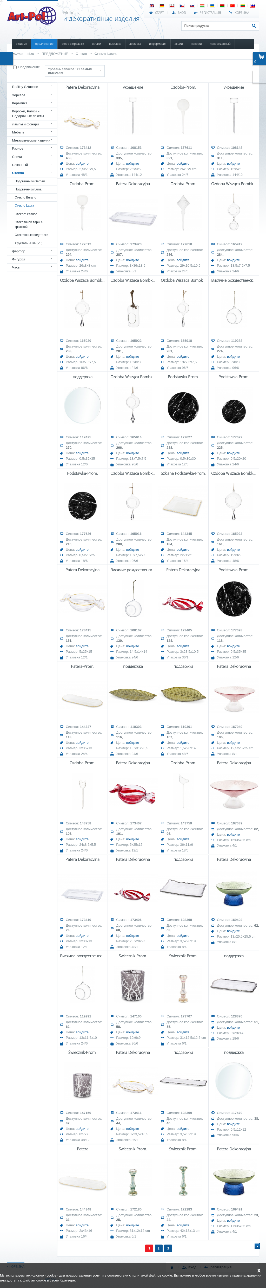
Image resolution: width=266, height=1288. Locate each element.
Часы (16, 267)
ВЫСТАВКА (115, 44)
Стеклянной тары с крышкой (29, 224)
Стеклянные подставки (31, 235)
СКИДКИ (96, 44)
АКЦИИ (179, 44)
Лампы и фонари (25, 124)
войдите (82, 163)
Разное (17, 148)
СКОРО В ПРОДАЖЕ (73, 44)
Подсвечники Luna (28, 189)
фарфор (18, 251)
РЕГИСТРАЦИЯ (210, 13)
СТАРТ (159, 13)
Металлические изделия (31, 140)
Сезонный (20, 165)
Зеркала (18, 95)
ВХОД (182, 13)
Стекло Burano (25, 197)
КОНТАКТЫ (22, 53)
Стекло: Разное (26, 214)
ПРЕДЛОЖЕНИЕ (44, 44)
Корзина (242, 13)
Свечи (17, 157)
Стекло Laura (106, 54)
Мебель (18, 132)
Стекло (81, 54)
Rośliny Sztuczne (25, 87)
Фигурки (18, 259)
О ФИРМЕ (21, 44)
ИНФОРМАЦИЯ (158, 44)
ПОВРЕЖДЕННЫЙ (220, 44)
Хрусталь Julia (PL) (29, 243)
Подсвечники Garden (30, 181)
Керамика (20, 103)
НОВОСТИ (196, 44)
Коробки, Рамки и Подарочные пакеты (28, 113)
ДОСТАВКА (135, 44)
